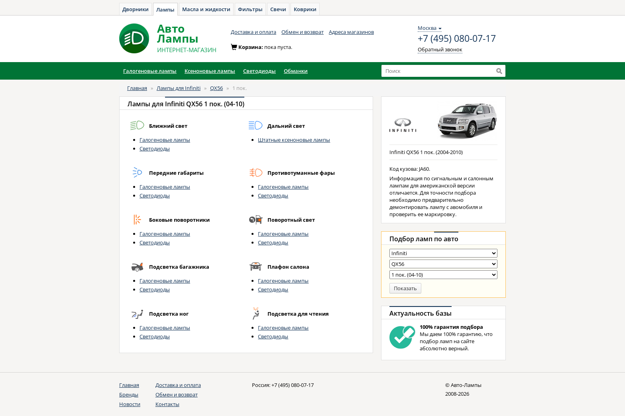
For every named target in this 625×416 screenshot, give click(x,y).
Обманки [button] (296, 70)
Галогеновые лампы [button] (150, 70)
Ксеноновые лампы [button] (210, 70)
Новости (129, 404)
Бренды (128, 394)
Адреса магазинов (351, 31)
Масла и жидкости (206, 9)
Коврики (305, 9)
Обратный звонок (440, 49)
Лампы (165, 9)
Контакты (167, 404)
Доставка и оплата (253, 31)
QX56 (216, 88)
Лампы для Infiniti (178, 88)
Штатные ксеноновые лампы (294, 139)
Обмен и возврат (302, 31)
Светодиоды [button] (259, 70)
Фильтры (250, 9)
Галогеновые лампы (165, 139)
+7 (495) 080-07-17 (457, 38)
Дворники (135, 9)
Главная (137, 88)
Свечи (278, 9)
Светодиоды (155, 148)
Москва (430, 27)
